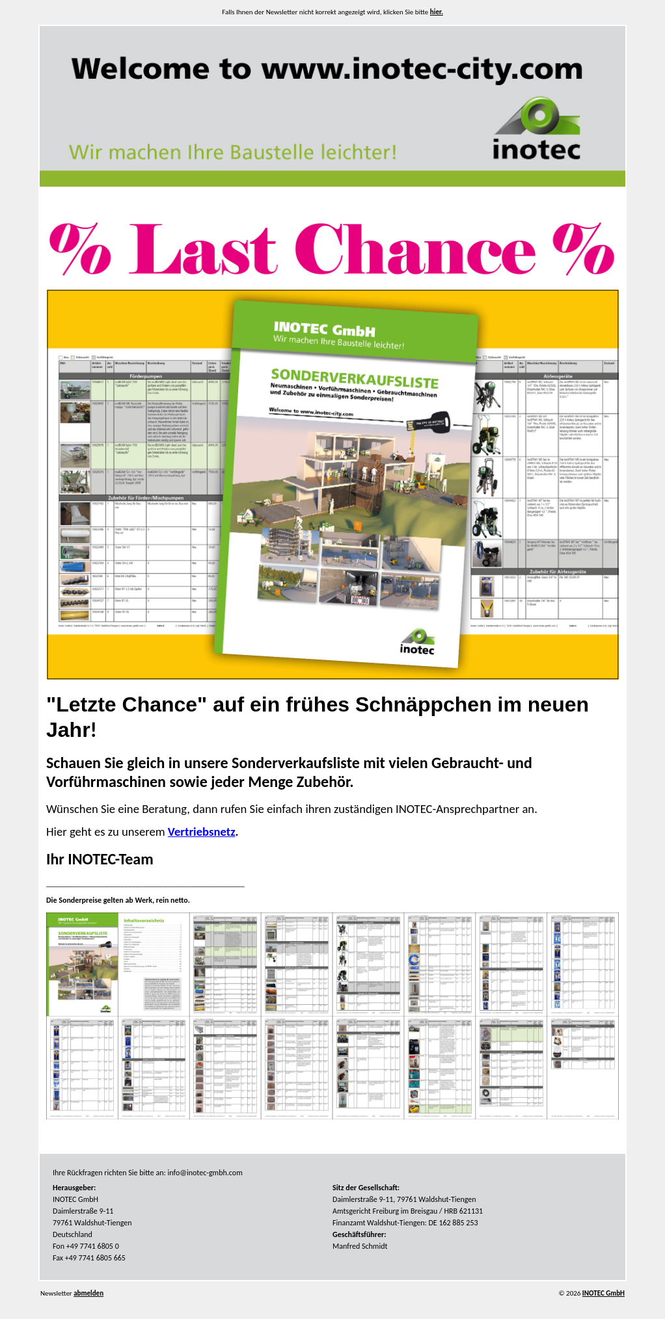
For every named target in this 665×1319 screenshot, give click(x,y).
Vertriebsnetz (202, 831)
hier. (436, 12)
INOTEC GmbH (603, 1293)
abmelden (88, 1293)
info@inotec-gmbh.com (205, 1172)
